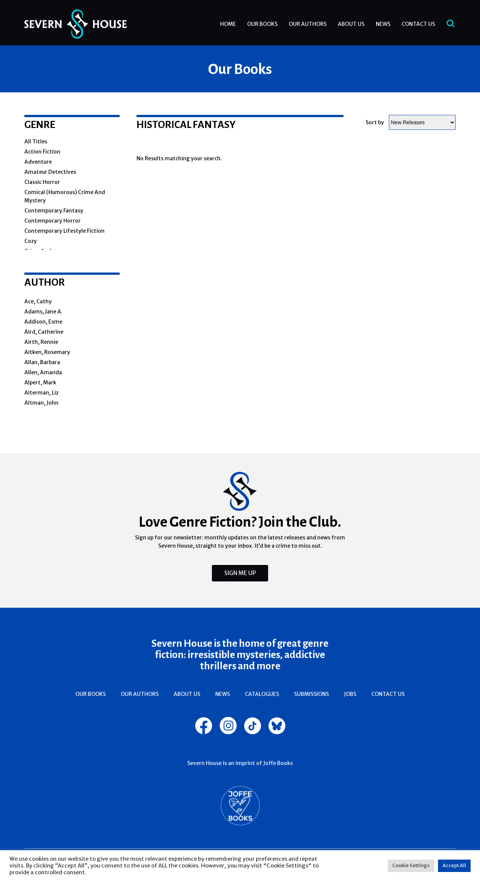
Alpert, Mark (40, 382)
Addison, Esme (43, 321)
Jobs (350, 694)
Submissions (311, 694)
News (383, 24)
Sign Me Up (240, 573)
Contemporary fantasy (53, 210)
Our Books (262, 24)
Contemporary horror (52, 220)
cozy (30, 241)
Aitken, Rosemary (47, 352)
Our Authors (308, 24)
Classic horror (42, 182)
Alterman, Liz (41, 392)
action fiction (42, 151)
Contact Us (418, 24)
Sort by (375, 122)
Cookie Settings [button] (411, 865)
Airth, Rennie (41, 342)
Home (228, 24)
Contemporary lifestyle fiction (64, 230)
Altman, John (41, 402)
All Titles (35, 141)
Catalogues (262, 694)
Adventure (38, 161)
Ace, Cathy (38, 301)
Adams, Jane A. (43, 311)
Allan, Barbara (42, 362)
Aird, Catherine (43, 331)
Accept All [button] (454, 865)
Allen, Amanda (43, 372)
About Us (351, 24)
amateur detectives (50, 172)
